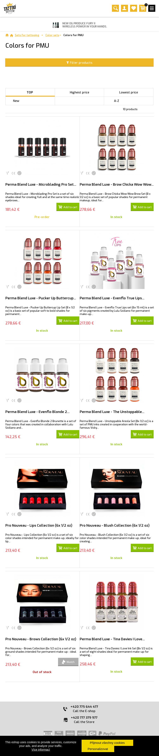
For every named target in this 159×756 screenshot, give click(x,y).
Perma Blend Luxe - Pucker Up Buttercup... (40, 298)
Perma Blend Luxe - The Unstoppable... (112, 411)
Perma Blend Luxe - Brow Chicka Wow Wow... (117, 184)
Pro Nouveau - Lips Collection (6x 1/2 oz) (38, 525)
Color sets (52, 35)
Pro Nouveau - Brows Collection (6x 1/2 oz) (40, 639)
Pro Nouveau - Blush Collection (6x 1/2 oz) (115, 525)
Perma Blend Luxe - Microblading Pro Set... (40, 184)
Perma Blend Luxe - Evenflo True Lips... (112, 298)
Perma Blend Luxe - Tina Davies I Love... (112, 639)
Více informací (41, 749)
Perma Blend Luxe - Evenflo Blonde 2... (37, 411)
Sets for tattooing (27, 35)
